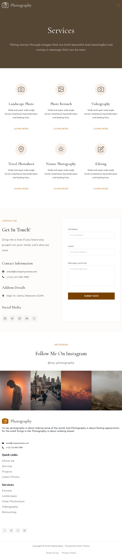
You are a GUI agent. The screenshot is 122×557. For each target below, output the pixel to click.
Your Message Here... (91, 276)
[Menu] (118, 5)
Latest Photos (11, 476)
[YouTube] (24, 530)
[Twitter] (11, 530)
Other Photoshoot (13, 501)
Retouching (9, 512)
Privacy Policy (69, 552)
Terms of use (52, 552)
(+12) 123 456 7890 (14, 447)
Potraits (7, 490)
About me (8, 460)
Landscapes (9, 496)
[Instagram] (18, 530)
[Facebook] (4, 530)
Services (7, 466)
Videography (10, 506)
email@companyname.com (17, 443)
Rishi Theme (83, 546)
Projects (7, 471)
